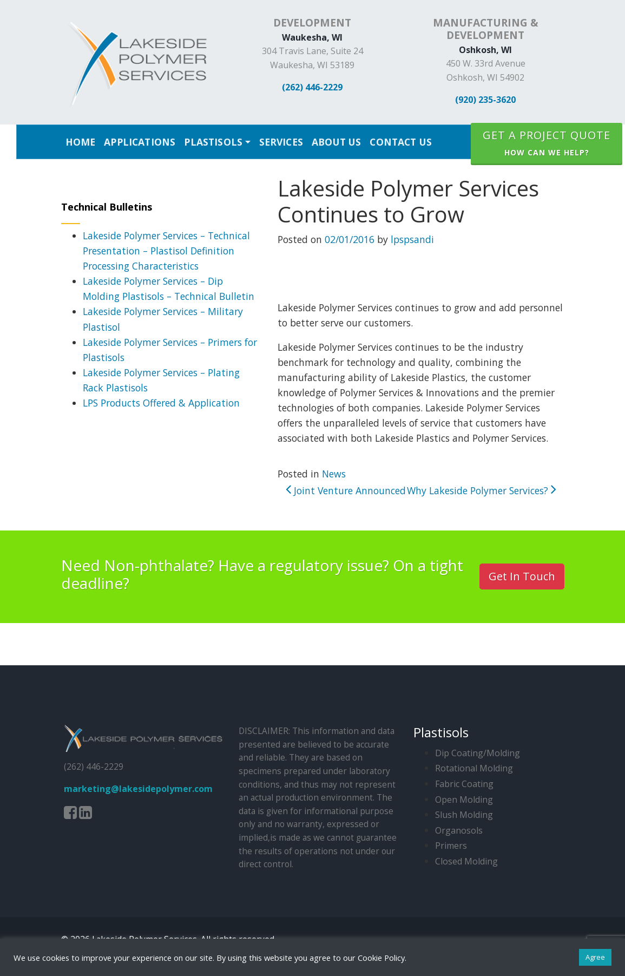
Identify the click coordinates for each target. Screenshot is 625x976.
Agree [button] (595, 957)
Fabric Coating (464, 784)
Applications (139, 141)
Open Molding (464, 799)
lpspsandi (412, 239)
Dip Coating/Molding (477, 753)
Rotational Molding (474, 768)
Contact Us (401, 141)
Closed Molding (466, 861)
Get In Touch (522, 576)
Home (80, 141)
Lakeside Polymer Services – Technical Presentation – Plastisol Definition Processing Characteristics (166, 250)
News (334, 473)
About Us (336, 141)
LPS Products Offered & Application (161, 402)
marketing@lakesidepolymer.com (138, 789)
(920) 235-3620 (485, 100)
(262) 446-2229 (312, 87)
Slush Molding (464, 815)
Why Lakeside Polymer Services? (481, 490)
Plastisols (213, 141)
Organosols (459, 830)
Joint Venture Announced (346, 490)
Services (281, 141)
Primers (451, 845)
